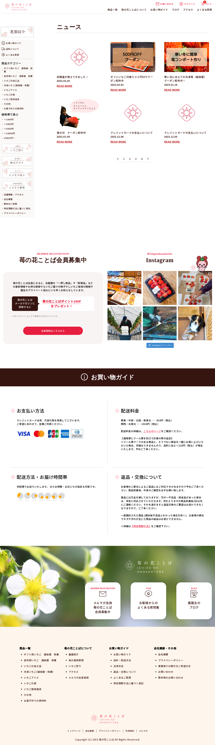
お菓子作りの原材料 (14, 108)
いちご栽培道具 (11, 99)
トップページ (74, 730)
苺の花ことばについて (133, 9)
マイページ (187, 4)
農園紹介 (74, 654)
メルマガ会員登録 (79, 677)
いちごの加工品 (11, 80)
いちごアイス (10, 89)
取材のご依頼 (10, 203)
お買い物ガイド (159, 9)
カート (206, 4)
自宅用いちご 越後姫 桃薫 (18, 76)
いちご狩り (75, 665)
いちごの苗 (9, 94)
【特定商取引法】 (141, 526)
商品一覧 (113, 9)
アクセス (188, 9)
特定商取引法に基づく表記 (17, 208)
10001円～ (9, 137)
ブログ (175, 9)
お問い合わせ (164, 4)
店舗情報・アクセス (14, 194)
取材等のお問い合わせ (170, 677)
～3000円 (9, 124)
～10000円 (9, 133)
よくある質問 (204, 9)
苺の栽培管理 (76, 660)
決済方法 (118, 665)
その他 (7, 103)
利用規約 (129, 730)
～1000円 (9, 119)
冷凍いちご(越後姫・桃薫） (17, 85)
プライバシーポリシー (15, 213)
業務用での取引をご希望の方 (174, 665)
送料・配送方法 (122, 660)
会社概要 (8, 199)
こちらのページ (152, 431)
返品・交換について (124, 671)
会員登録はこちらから (53, 330)
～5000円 (9, 128)
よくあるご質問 (122, 677)
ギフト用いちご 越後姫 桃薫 (41, 654)
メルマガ (143, 730)
